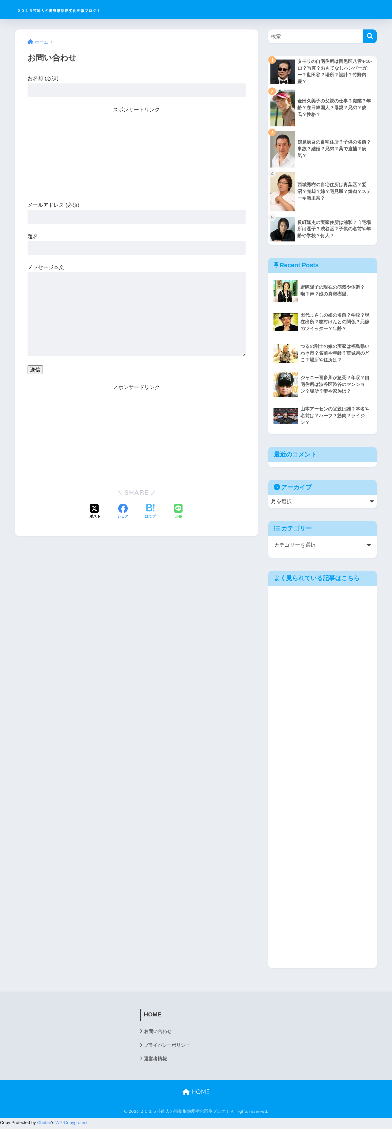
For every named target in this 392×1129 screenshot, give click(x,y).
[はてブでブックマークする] (150, 511)
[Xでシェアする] (94, 511)
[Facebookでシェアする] (122, 511)
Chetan (44, 1124)
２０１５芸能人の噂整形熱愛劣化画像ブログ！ (94, 9)
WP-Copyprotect (71, 1124)
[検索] (370, 36)
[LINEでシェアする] (178, 511)
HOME (196, 1093)
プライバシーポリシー (168, 1046)
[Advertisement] (137, 157)
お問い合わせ (158, 1032)
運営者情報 (156, 1060)
